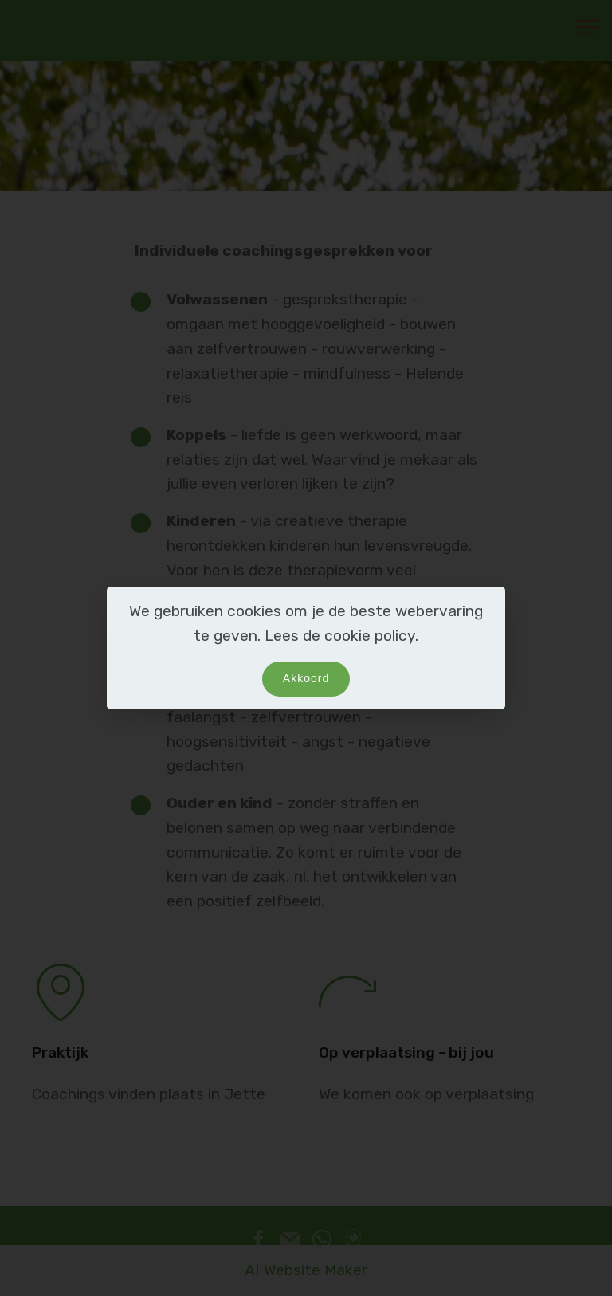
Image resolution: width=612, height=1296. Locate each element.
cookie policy (369, 635)
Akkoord (306, 678)
